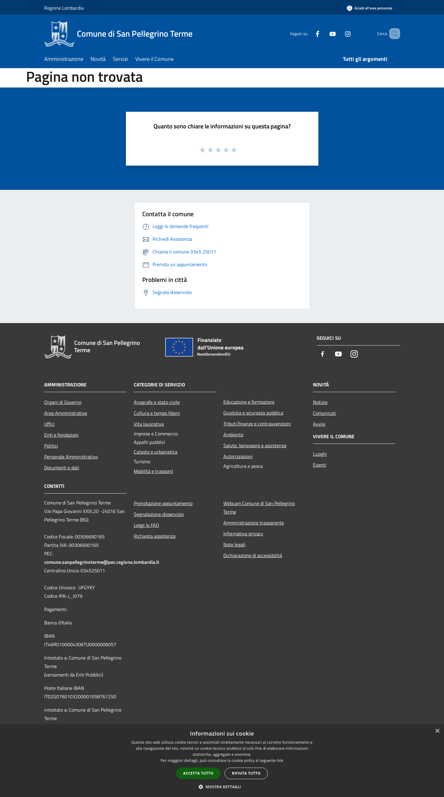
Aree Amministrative (65, 413)
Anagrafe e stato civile (157, 402)
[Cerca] (393, 33)
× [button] (437, 731)
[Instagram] (339, 33)
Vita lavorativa (149, 424)
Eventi (319, 464)
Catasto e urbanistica (155, 451)
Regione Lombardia (64, 8)
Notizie (320, 402)
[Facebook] (309, 33)
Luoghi (320, 454)
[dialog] (222, 761)
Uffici (49, 424)
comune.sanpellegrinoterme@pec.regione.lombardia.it (101, 562)
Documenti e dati (61, 467)
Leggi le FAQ (146, 525)
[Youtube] (324, 33)
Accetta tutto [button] (198, 773)
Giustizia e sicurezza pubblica (253, 412)
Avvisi (319, 424)
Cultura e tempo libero (157, 413)
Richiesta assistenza (155, 536)
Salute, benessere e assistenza (254, 445)
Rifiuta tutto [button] (246, 773)
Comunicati (324, 413)
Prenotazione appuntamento (163, 503)
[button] (222, 787)
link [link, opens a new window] (280, 760)
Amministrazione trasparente (253, 522)
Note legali (234, 544)
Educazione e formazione (249, 401)
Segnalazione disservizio (159, 514)
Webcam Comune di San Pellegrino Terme (259, 507)
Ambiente (233, 434)
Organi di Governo (62, 402)
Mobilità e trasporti (153, 471)
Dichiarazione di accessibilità (252, 555)
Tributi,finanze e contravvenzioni (257, 423)
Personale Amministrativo (71, 456)
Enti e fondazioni (61, 434)
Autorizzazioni (238, 456)
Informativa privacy (243, 533)
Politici (51, 445)
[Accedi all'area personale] (369, 8)
